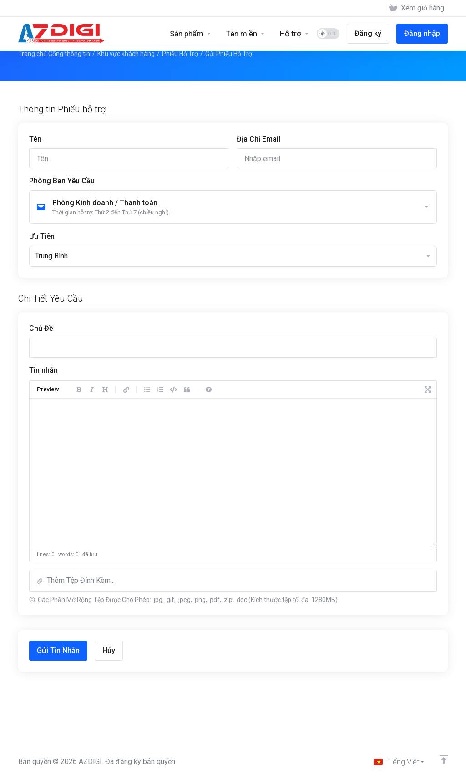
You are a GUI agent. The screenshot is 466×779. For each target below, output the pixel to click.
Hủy (108, 650)
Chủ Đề (41, 328)
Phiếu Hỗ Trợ (180, 53)
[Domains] (246, 34)
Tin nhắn (43, 370)
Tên (35, 139)
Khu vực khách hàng (126, 53)
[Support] (295, 34)
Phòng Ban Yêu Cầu (62, 181)
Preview (48, 389)
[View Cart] (416, 8)
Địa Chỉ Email (258, 139)
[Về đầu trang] (443, 759)
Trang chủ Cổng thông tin (54, 53)
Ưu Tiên (42, 236)
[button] (233, 581)
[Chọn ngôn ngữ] (399, 762)
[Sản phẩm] (190, 34)
